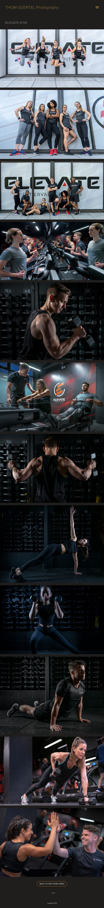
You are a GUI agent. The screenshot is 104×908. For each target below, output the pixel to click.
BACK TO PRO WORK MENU (52, 883)
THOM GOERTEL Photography (31, 7)
